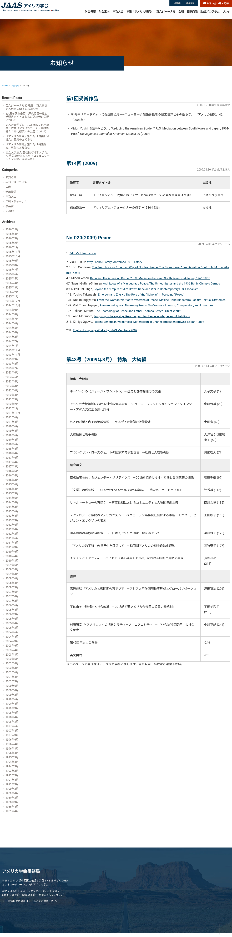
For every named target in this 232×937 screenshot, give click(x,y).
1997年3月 (12, 729)
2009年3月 (12, 571)
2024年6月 (12, 325)
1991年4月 (12, 773)
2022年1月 (12, 408)
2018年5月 (12, 448)
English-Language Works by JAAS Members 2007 (106, 330)
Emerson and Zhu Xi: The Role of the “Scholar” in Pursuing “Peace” (142, 294)
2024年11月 (13, 307)
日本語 (176, 3)
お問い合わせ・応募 (216, 3)
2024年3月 (12, 338)
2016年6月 (12, 470)
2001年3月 (12, 677)
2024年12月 (13, 303)
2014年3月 (12, 505)
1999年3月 (12, 703)
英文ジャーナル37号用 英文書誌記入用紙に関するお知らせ (27, 107)
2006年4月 (12, 606)
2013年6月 (12, 509)
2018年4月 (12, 452)
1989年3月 (12, 791)
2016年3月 (12, 479)
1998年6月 (12, 707)
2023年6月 (12, 373)
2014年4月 (12, 501)
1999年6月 (12, 694)
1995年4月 (12, 747)
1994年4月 (12, 756)
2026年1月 (12, 250)
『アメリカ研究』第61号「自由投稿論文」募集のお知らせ (27, 141)
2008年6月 (12, 575)
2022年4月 (12, 395)
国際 (8, 190)
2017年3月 (12, 465)
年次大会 (117, 14)
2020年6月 (12, 426)
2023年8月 (12, 364)
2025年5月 (12, 281)
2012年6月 (12, 523)
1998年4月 (12, 712)
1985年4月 (12, 800)
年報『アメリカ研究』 (140, 14)
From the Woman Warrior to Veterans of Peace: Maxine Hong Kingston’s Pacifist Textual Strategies (163, 300)
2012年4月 (12, 527)
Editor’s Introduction (82, 253)
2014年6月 (12, 496)
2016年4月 (12, 474)
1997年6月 (12, 721)
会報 (181, 14)
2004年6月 (12, 628)
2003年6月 (12, 641)
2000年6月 (12, 681)
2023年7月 (12, 369)
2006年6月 (12, 602)
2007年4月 (12, 593)
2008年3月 (12, 584)
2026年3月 (12, 241)
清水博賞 (224, 169)
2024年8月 (12, 316)
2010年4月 (12, 553)
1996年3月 (12, 743)
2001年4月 (12, 672)
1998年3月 (12, 716)
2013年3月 (12, 518)
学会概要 (90, 14)
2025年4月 (12, 285)
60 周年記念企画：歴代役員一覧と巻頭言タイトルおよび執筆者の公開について (27, 117)
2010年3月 (12, 558)
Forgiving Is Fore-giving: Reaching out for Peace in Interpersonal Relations (143, 316)
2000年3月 (12, 690)
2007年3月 (12, 597)
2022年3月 (12, 399)
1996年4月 (12, 738)
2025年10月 (13, 259)
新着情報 (11, 195)
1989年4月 (12, 787)
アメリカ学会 (34, 10)
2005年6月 (12, 615)
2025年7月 (12, 272)
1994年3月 (12, 760)
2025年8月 (12, 268)
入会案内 (104, 14)
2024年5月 (12, 329)
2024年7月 (12, 320)
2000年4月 (12, 685)
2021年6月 (12, 417)
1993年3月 (12, 765)
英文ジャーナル (165, 14)
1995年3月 (12, 751)
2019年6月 (12, 435)
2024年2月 (12, 342)
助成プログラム (210, 14)
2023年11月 (13, 355)
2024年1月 (12, 347)
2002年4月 (12, 659)
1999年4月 (12, 699)
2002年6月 (12, 655)
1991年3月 (12, 778)
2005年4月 (12, 619)
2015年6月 (12, 483)
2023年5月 (12, 377)
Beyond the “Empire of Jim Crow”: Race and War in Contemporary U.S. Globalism (148, 289)
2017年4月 (12, 461)
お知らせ (11, 181)
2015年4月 (12, 487)
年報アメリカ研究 (219, 366)
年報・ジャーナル (17, 205)
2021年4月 (12, 421)
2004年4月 (12, 633)
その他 (10, 214)
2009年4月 (12, 567)
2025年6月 (12, 276)
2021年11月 (13, 413)
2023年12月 (13, 351)
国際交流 (192, 14)
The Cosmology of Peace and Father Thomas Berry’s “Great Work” (139, 311)
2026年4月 (12, 237)
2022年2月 (12, 404)
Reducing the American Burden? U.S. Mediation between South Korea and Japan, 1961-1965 (152, 278)
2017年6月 (12, 457)
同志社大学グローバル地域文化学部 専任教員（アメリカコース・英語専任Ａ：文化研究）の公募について (27, 130)
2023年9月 (12, 360)
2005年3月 (12, 624)
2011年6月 (12, 536)
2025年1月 (12, 298)
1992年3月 (12, 769)
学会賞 (214, 105)
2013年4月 (12, 514)
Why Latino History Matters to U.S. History (115, 262)
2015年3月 (12, 492)
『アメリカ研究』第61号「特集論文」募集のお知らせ (27, 149)
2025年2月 (12, 294)
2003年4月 (12, 646)
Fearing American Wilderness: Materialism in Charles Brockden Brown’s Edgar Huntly (150, 322)
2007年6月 (12, 589)
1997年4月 (12, 725)
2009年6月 (12, 562)
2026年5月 (12, 232)
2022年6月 (12, 391)
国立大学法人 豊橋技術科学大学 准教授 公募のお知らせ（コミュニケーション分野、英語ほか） (27, 159)
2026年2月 (12, 245)
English (190, 3)
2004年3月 (12, 637)
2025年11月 (13, 254)
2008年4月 (12, 580)
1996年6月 (12, 734)
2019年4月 (12, 439)
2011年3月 (12, 545)
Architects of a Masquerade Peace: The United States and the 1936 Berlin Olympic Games (163, 283)
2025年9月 (12, 263)
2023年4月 (12, 382)
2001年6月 (12, 668)
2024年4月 (12, 333)
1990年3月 (12, 782)
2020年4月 (12, 430)
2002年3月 (12, 663)
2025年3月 (12, 289)
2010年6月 (12, 549)
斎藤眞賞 (224, 105)
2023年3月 (12, 386)
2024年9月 (12, 311)
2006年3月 (12, 611)
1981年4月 (12, 804)
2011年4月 (12, 540)
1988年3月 (12, 795)
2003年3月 (12, 650)
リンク (226, 14)
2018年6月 (12, 443)
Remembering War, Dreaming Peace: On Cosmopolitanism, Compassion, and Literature (158, 305)
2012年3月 (12, 531)
